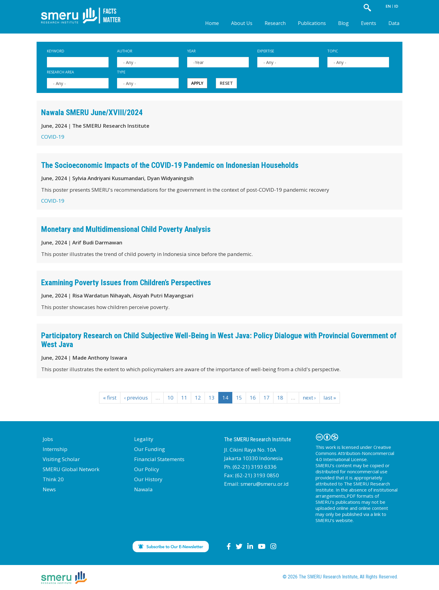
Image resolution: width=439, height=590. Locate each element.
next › (309, 397)
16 (253, 397)
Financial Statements (159, 459)
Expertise (265, 51)
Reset (226, 83)
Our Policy (146, 469)
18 (280, 397)
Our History (148, 479)
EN (388, 6)
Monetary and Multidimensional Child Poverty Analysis (126, 229)
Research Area (60, 72)
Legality (143, 438)
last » (329, 397)
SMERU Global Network (71, 469)
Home (212, 23)
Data (393, 23)
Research (275, 23)
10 (170, 397)
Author (124, 51)
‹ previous (136, 397)
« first (109, 397)
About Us (241, 23)
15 (239, 397)
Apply (197, 83)
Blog (343, 23)
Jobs (48, 438)
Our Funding (149, 449)
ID (396, 6)
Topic (332, 51)
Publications (312, 23)
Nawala (143, 489)
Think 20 (53, 479)
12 (198, 397)
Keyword (55, 51)
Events (368, 23)
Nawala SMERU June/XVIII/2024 (92, 112)
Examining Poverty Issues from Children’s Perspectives (126, 282)
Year (191, 51)
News (49, 489)
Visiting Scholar (61, 459)
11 (184, 397)
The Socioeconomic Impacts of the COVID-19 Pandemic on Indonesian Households (169, 165)
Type (121, 72)
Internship (55, 449)
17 (266, 397)
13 (212, 397)
